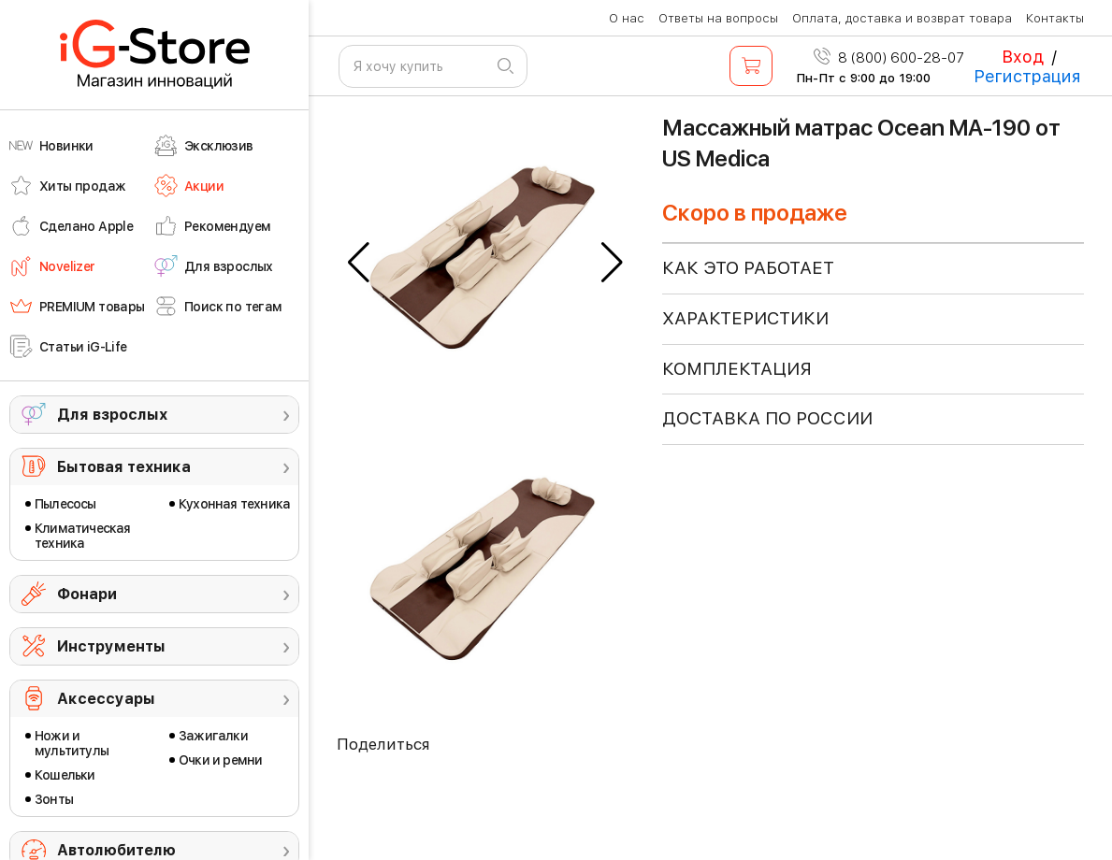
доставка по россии (767, 418)
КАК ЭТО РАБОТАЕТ (748, 268)
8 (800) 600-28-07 (889, 58)
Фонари (87, 594)
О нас (626, 18)
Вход (1023, 56)
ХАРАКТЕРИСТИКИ (745, 318)
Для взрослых (112, 414)
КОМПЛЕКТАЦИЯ (737, 369)
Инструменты (111, 646)
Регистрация (1027, 76)
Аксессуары (106, 699)
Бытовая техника (124, 467)
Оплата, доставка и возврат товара (902, 18)
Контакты (1055, 18)
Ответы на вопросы (718, 18)
